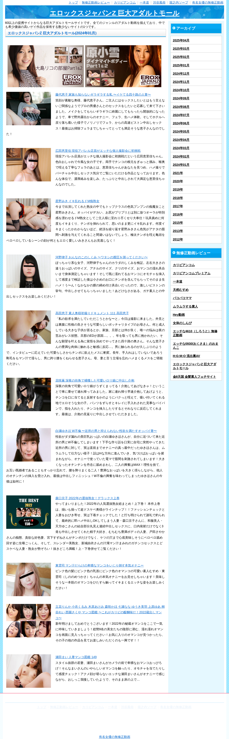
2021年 (178, 173)
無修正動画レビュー (96, 2)
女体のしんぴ (182, 323)
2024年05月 (181, 131)
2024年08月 (181, 107)
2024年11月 (181, 82)
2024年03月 (181, 148)
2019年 (178, 189)
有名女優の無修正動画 (207, 2)
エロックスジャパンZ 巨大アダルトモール (115, 13)
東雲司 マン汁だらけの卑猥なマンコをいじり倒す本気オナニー (99, 565)
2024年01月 (181, 164)
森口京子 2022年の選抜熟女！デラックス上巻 (87, 498)
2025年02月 (181, 57)
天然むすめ (181, 289)
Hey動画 (179, 314)
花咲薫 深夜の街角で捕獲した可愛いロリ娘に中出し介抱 (94, 380)
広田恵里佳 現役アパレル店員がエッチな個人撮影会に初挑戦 (98, 150)
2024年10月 (181, 90)
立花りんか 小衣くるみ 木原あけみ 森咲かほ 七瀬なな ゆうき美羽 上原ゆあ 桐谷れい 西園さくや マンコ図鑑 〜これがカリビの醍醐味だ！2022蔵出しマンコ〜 (110, 612)
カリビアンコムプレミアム (191, 273)
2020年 (178, 181)
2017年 (178, 206)
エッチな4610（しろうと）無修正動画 (195, 333)
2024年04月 (181, 140)
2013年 (178, 231)
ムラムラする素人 (185, 306)
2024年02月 (181, 156)
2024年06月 (181, 123)
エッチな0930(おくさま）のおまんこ (195, 345)
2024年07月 (181, 115)
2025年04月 (181, 40)
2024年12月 (181, 73)
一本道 (144, 2)
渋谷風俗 (159, 2)
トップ (73, 2)
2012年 (178, 239)
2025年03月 (181, 48)
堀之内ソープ (178, 2)
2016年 (178, 214)
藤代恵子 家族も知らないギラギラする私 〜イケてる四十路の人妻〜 (103, 94)
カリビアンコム (125, 2)
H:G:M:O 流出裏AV (186, 356)
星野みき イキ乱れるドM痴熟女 (77, 201)
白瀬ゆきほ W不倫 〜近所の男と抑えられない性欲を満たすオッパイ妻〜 (106, 431)
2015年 (178, 222)
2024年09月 (181, 98)
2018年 (178, 198)
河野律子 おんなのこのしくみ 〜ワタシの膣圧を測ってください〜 (101, 257)
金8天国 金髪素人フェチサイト (194, 376)
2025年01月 (181, 65)
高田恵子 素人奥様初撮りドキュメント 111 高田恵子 (92, 313)
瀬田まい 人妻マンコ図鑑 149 (76, 657)
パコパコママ (182, 298)
